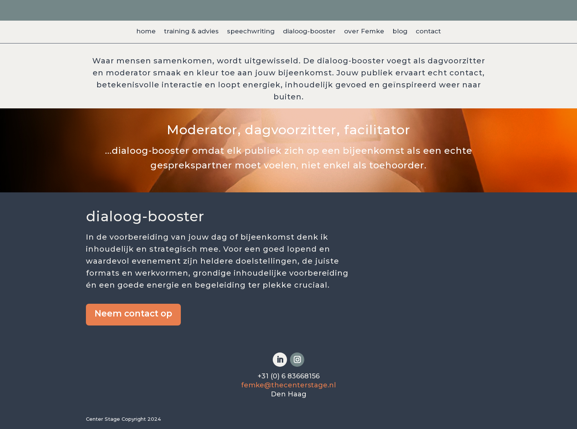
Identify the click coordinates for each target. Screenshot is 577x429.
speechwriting (251, 31)
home (146, 31)
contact (428, 31)
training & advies (191, 31)
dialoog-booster (309, 31)
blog (399, 31)
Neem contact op (133, 313)
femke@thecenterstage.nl (288, 385)
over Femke (364, 31)
